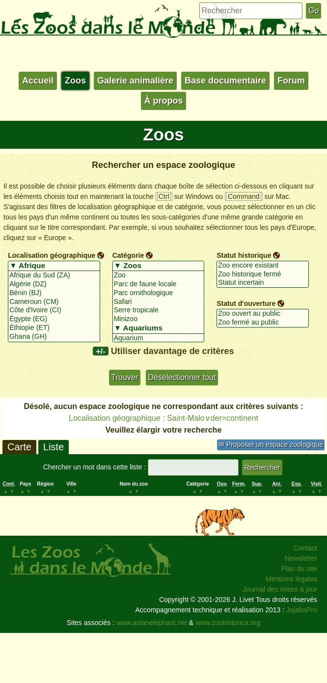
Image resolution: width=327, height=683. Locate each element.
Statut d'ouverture (246, 303)
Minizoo (158, 319)
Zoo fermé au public (262, 322)
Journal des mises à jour (280, 589)
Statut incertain (262, 282)
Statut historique (244, 255)
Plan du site (299, 569)
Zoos (75, 80)
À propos (163, 101)
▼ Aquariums (158, 328)
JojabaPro (301, 610)
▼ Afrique (54, 266)
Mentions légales (291, 579)
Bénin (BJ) (54, 293)
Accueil (38, 80)
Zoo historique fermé (262, 274)
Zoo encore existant (262, 265)
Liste (53, 446)
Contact (305, 548)
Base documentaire (225, 80)
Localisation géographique (51, 255)
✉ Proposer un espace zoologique (270, 444)
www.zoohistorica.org (227, 623)
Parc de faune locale (158, 284)
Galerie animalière (135, 80)
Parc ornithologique (158, 293)
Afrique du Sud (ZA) (54, 275)
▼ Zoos (158, 266)
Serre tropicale (158, 310)
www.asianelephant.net (151, 623)
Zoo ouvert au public (262, 313)
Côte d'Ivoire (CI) (54, 310)
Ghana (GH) (54, 336)
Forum (291, 80)
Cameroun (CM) (54, 302)
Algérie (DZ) (54, 284)
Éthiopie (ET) (54, 328)
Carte (19, 446)
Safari (158, 302)
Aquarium (158, 338)
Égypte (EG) (54, 319)
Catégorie (128, 255)
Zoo (158, 275)
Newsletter (301, 558)
